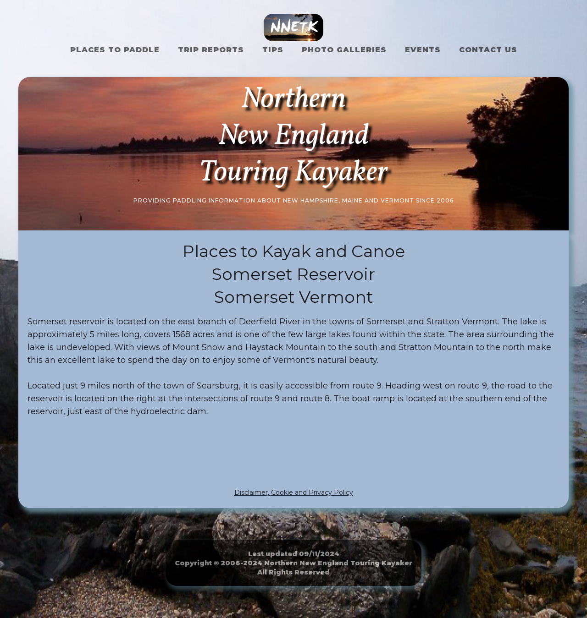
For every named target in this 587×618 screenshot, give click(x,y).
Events (423, 49)
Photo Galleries (344, 49)
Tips (272, 49)
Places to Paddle (115, 49)
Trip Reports (211, 49)
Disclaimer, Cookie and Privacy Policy (293, 492)
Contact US (488, 49)
